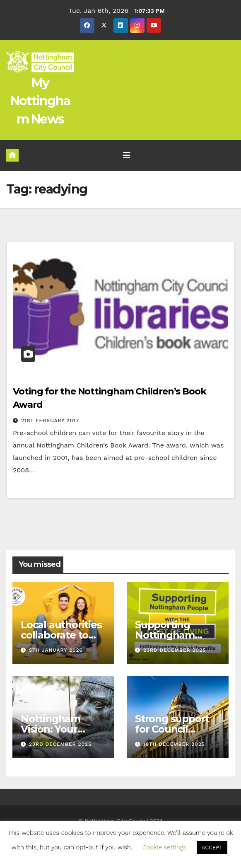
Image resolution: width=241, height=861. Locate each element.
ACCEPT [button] (212, 847)
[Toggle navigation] (127, 155)
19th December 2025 (174, 744)
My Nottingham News (40, 101)
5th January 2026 (56, 650)
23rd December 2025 (174, 650)
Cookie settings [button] (164, 847)
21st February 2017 (50, 420)
